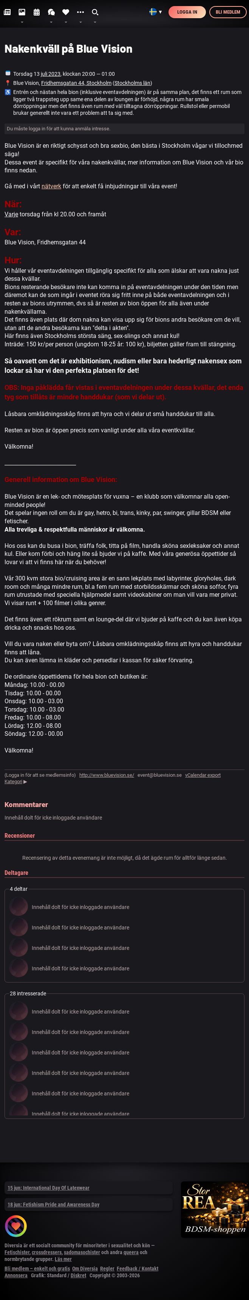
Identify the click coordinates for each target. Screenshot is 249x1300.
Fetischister (17, 1252)
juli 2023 (50, 74)
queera (131, 1252)
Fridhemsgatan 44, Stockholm (76, 83)
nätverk (51, 186)
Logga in (187, 12)
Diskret (78, 1275)
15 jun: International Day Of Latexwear (49, 1188)
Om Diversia (85, 1269)
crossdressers (47, 1252)
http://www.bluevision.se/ (106, 775)
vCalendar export (203, 775)
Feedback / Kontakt (137, 1269)
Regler (107, 1269)
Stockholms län (132, 83)
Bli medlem (228, 12)
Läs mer (63, 1259)
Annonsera (16, 1275)
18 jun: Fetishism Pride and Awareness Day (53, 1204)
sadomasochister (82, 1252)
